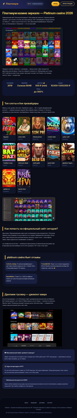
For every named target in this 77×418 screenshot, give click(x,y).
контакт (49, 403)
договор (42, 403)
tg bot (26, 403)
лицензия (34, 403)
